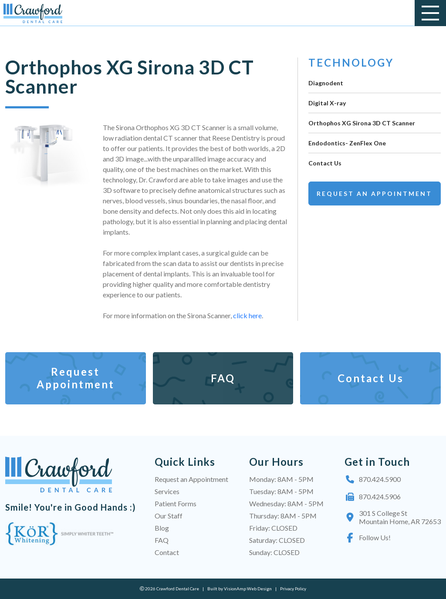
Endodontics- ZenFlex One (347, 143)
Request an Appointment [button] (374, 193)
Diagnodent (325, 83)
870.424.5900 (373, 479)
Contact (167, 552)
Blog (162, 528)
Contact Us (324, 163)
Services (167, 491)
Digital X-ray (327, 103)
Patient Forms (175, 503)
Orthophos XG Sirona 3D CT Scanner (361, 123)
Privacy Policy (293, 588)
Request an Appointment (191, 479)
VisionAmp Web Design (248, 588)
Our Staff (168, 516)
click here (247, 315)
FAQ (162, 540)
